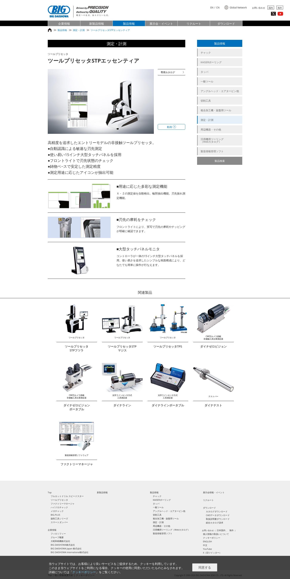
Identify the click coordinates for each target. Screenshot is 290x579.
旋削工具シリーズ (59, 518)
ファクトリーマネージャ (62, 503)
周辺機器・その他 (211, 129)
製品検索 (220, 161)
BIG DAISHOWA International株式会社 (69, 552)
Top (49, 492)
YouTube (207, 548)
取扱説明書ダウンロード (218, 518)
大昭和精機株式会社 (60, 541)
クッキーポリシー (211, 537)
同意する (204, 567)
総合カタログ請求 (214, 522)
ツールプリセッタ (59, 499)
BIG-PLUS (55, 514)
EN (211, 7)
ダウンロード (209, 507)
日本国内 (221, 530)
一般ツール (207, 81)
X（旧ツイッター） (212, 552)
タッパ (204, 72)
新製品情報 (102, 492)
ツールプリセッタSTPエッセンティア (110, 30)
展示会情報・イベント (214, 492)
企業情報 (52, 529)
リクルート (208, 500)
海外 (280, 7)
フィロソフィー (58, 533)
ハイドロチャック (59, 507)
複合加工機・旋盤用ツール (216, 110)
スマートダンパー (59, 522)
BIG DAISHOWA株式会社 (63, 544)
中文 (205, 545)
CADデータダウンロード (218, 515)
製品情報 (62, 30)
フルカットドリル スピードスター (67, 496)
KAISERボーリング (211, 62)
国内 (271, 7)
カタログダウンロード (217, 511)
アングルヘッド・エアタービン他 (220, 91)
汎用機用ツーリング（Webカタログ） (212, 140)
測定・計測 (79, 30)
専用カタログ (168, 72)
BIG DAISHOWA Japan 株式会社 (66, 548)
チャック (206, 52)
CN (218, 7)
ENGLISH (207, 541)
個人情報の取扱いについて (216, 533)
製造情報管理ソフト (212, 151)
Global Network (238, 7)
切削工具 (206, 100)
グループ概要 (57, 537)
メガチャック (57, 511)
